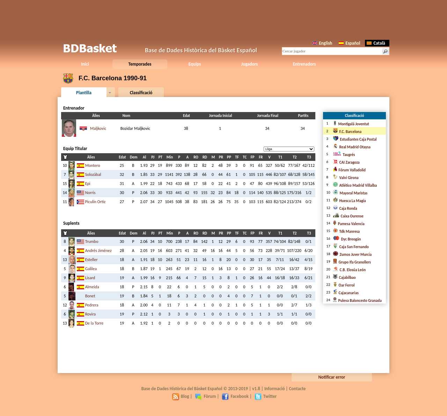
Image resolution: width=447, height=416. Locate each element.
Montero (92, 165)
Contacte (297, 388)
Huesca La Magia (349, 201)
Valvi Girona (346, 178)
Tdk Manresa (346, 231)
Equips (195, 64)
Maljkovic (98, 128)
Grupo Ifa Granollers (352, 262)
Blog (180, 396)
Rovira (90, 314)
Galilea (91, 269)
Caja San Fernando (351, 247)
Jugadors (249, 64)
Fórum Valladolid (349, 170)
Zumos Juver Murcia (352, 254)
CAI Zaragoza (346, 162)
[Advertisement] (223, 19)
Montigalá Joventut (351, 124)
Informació (274, 388)
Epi (87, 183)
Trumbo (91, 241)
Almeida (92, 287)
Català (376, 43)
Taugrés (344, 155)
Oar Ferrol (344, 285)
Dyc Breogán (347, 239)
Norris (90, 193)
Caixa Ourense (348, 216)
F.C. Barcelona (347, 131)
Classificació (141, 92)
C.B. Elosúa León (349, 270)
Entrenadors (304, 64)
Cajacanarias (346, 293)
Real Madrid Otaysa (352, 147)
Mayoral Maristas (350, 193)
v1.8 (256, 388)
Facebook (235, 396)
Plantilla (83, 92)
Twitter (266, 396)
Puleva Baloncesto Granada (357, 300)
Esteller (91, 260)
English (322, 43)
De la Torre (94, 323)
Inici (85, 64)
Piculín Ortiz (95, 202)
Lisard (90, 278)
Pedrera (91, 305)
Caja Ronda (345, 208)
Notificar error (331, 377)
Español (349, 43)
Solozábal (93, 174)
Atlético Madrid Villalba (355, 185)
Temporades (140, 64)
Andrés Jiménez (98, 250)
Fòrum (205, 396)
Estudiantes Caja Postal (355, 139)
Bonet (90, 296)
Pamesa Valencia (349, 224)
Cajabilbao (344, 277)
